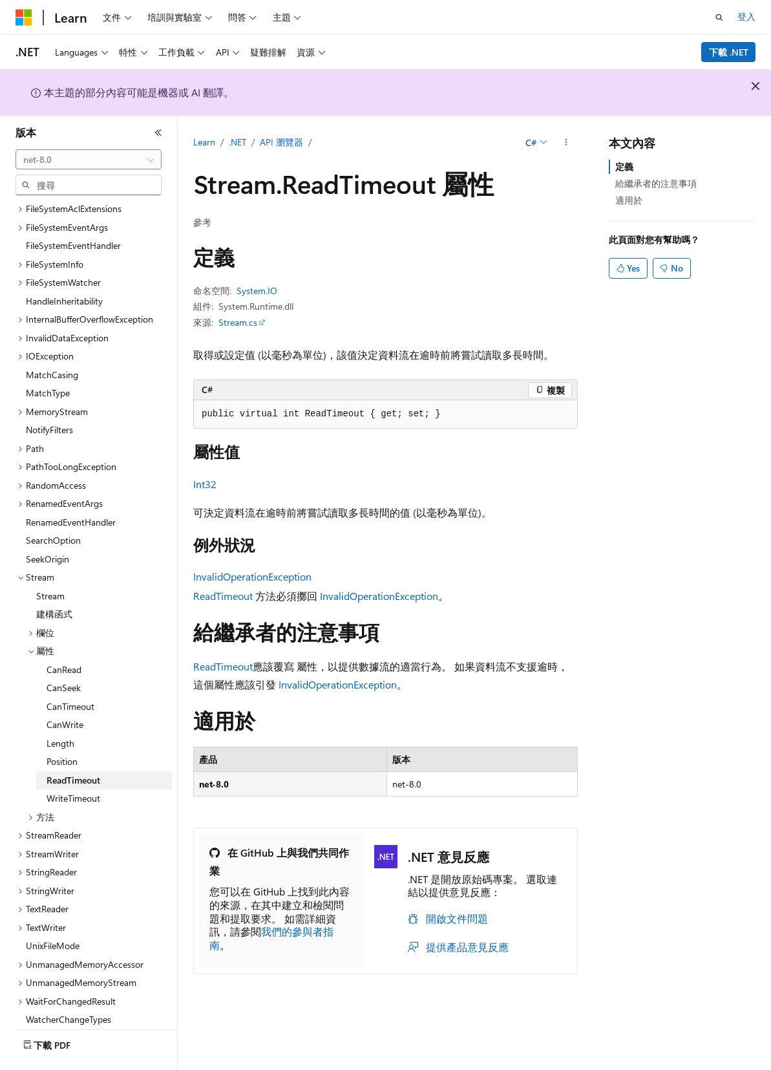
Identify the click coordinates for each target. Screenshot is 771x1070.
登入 (746, 16)
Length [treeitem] (60, 707)
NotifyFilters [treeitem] (49, 394)
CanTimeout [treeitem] (70, 671)
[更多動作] (566, 143)
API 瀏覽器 (281, 142)
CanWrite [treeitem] (65, 689)
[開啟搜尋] (719, 17)
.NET (237, 142)
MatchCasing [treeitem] (52, 339)
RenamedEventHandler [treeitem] (71, 486)
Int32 (205, 484)
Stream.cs (237, 322)
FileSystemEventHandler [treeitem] (73, 210)
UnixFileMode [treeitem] (52, 910)
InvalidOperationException (252, 576)
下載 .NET (728, 52)
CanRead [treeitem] (64, 634)
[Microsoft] (24, 17)
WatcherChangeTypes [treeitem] (68, 984)
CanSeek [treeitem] (64, 652)
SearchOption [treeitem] (53, 504)
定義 (624, 166)
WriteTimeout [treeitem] (73, 762)
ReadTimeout (223, 596)
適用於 (628, 200)
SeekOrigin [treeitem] (47, 523)
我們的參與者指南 (271, 938)
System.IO (257, 290)
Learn (204, 142)
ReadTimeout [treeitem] (73, 744)
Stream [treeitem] (50, 560)
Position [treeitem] (62, 726)
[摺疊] (158, 132)
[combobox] (89, 159)
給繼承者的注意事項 (656, 183)
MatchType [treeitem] (48, 357)
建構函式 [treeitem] (54, 578)
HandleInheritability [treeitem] (64, 265)
